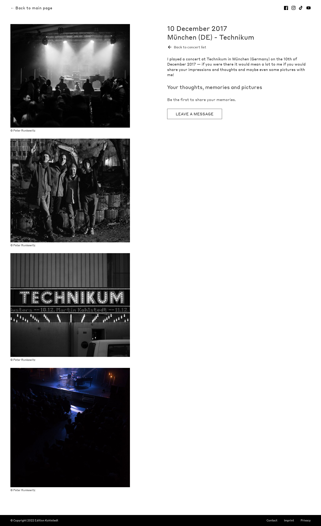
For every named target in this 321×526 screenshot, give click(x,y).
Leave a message (195, 113)
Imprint (289, 520)
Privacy (306, 520)
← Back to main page (31, 8)
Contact (272, 520)
